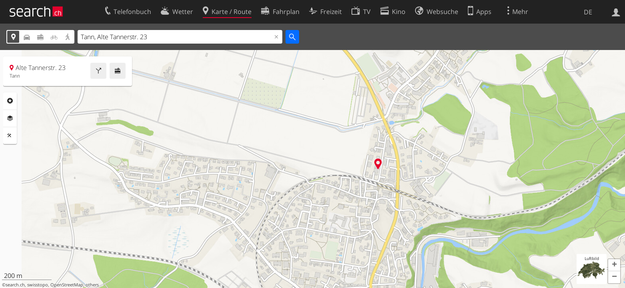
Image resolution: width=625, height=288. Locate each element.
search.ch (15, 285)
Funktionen (10, 135)
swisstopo (37, 285)
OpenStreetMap (66, 285)
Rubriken (10, 100)
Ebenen (10, 118)
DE (588, 12)
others (92, 285)
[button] (614, 265)
